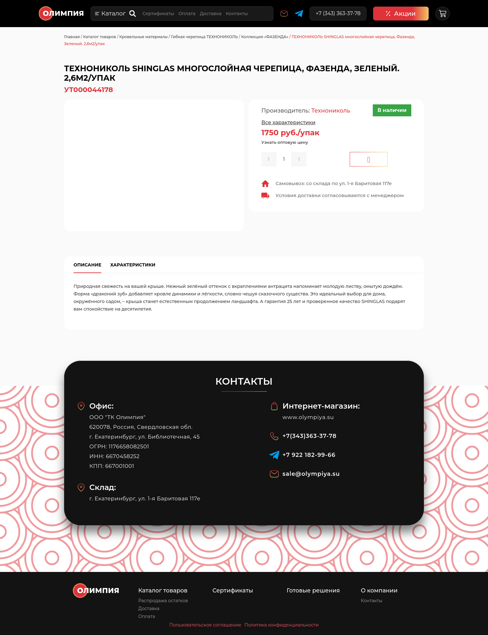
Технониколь (330, 110)
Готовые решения (313, 590)
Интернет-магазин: (321, 406)
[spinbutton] (284, 159)
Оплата (186, 13)
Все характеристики (288, 122)
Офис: (101, 406)
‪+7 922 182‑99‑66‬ (309, 454)
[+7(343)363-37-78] (274, 436)
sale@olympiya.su (311, 473)
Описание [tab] (87, 265)
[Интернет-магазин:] (274, 406)
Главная (72, 36)
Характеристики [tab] (132, 265)
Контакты (237, 13)
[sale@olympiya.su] (274, 474)
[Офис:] (81, 406)
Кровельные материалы (143, 36)
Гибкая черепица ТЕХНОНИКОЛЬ (204, 36)
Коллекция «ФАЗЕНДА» (264, 36)
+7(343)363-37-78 (309, 436)
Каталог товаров (99, 36)
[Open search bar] (133, 13)
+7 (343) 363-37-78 (338, 13)
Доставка (210, 13)
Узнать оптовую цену (284, 142)
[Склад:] (81, 487)
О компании (379, 590)
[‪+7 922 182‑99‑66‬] (274, 455)
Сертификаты (158, 13)
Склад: (102, 487)
